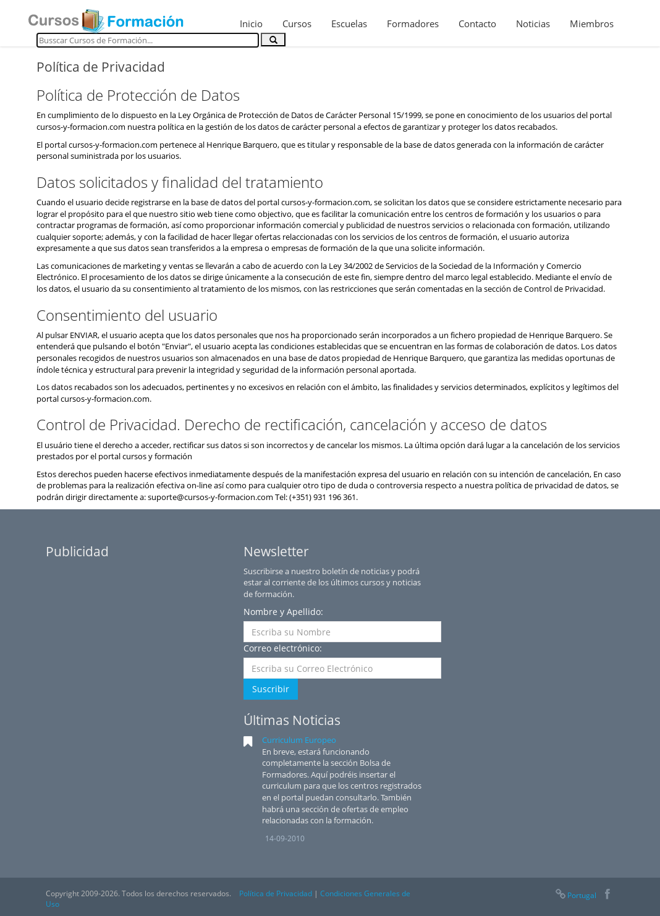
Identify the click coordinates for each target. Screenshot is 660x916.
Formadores (413, 23)
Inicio (251, 23)
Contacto (477, 23)
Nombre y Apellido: (283, 611)
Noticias (533, 23)
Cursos (296, 23)
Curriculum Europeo (299, 739)
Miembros (592, 23)
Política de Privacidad (275, 893)
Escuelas (349, 23)
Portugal (575, 895)
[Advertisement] (138, 643)
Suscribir (270, 689)
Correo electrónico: (282, 648)
